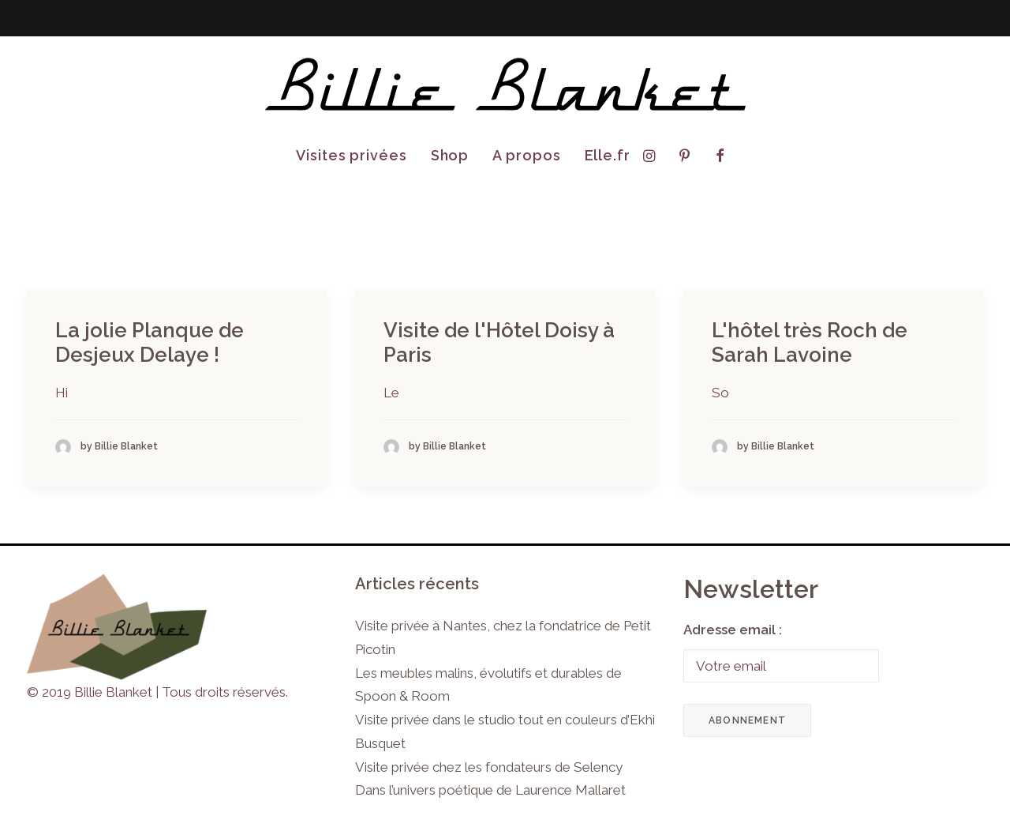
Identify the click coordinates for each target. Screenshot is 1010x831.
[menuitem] (351, 155)
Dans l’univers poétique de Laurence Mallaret (490, 790)
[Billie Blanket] (505, 85)
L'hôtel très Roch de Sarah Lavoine (809, 342)
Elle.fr (607, 155)
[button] (653, 155)
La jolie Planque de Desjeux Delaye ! (149, 342)
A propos (526, 155)
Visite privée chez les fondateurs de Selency (489, 767)
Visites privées (351, 155)
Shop (450, 155)
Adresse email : (732, 629)
